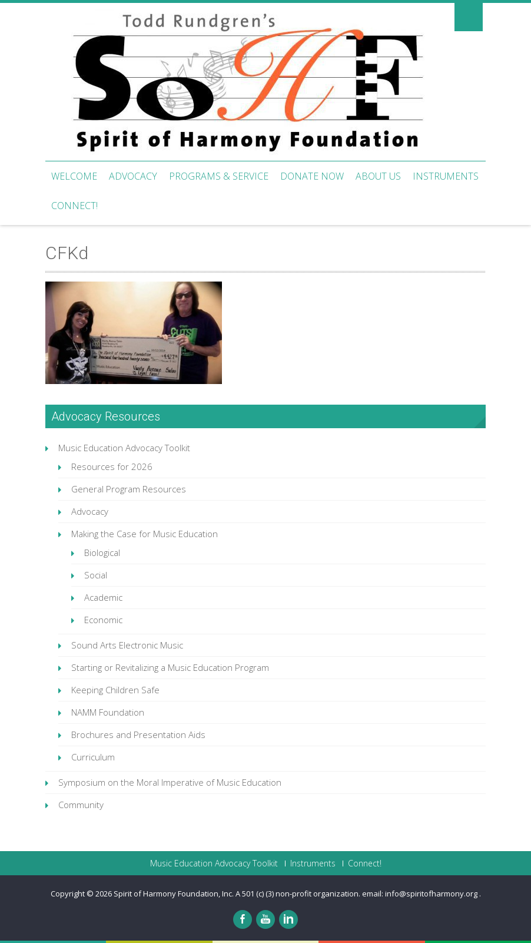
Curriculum (93, 757)
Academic (103, 597)
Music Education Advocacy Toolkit (124, 448)
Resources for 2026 (111, 466)
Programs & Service (218, 176)
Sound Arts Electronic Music (127, 645)
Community (81, 804)
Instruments (446, 176)
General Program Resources (128, 489)
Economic (103, 620)
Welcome (74, 176)
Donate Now (312, 176)
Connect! (74, 205)
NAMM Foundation (107, 712)
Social (95, 575)
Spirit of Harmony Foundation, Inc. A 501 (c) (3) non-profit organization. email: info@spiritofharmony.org (296, 893)
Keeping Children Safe (115, 690)
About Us (378, 176)
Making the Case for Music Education (144, 534)
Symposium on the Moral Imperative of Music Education (169, 782)
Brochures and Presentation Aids (138, 734)
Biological (102, 552)
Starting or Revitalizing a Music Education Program (170, 667)
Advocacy (133, 176)
